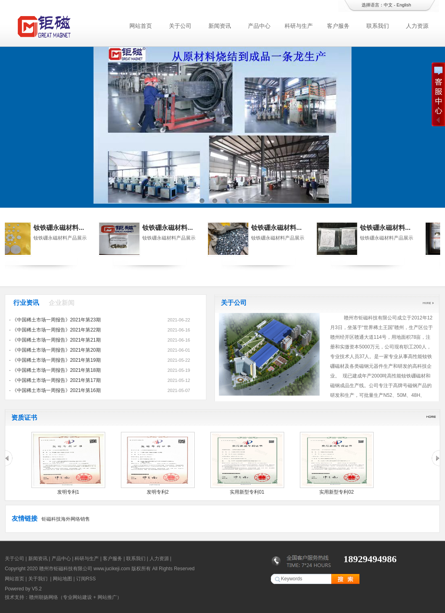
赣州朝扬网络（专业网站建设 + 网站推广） (75, 597)
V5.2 (37, 589)
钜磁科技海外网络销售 (66, 519)
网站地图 (62, 579)
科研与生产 (299, 26)
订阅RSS (86, 579)
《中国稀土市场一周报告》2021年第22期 (56, 330)
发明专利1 (68, 492)
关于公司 (180, 26)
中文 (388, 4)
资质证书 (24, 417)
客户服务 (338, 26)
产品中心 (259, 26)
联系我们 (377, 26)
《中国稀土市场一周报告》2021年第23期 (56, 320)
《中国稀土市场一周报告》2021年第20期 (56, 350)
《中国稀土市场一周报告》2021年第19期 (56, 360)
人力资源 (417, 26)
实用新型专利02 (336, 492)
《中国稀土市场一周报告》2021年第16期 (56, 390)
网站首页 (140, 26)
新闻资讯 (219, 26)
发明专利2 (158, 492)
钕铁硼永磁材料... (76, 227)
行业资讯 (26, 302)
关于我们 (38, 579)
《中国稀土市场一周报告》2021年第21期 (56, 340)
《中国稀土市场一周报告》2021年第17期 (56, 380)
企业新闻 (62, 302)
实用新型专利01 (247, 492)
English (404, 4)
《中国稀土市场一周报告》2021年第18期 (56, 370)
